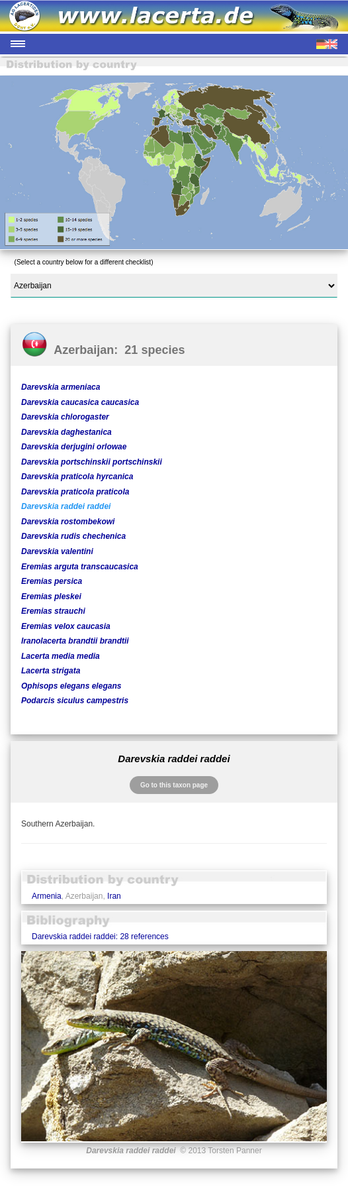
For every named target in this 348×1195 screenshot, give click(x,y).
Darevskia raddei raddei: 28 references (100, 936)
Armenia (47, 896)
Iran (114, 896)
